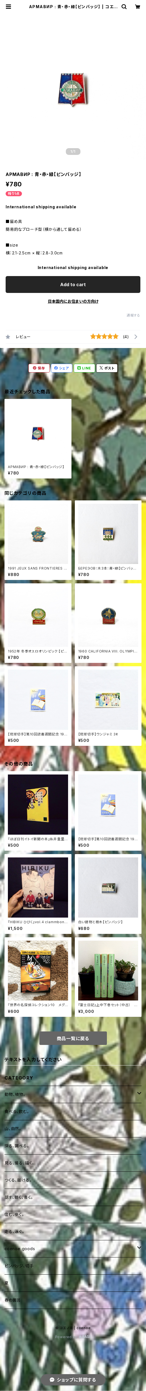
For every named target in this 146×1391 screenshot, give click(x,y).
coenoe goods (20, 1248)
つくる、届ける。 (18, 1180)
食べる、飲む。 (17, 1111)
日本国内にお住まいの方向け (73, 301)
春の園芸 (13, 1300)
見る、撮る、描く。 (19, 1162)
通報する (133, 315)
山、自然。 (13, 1128)
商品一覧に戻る (73, 1038)
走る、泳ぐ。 (14, 1231)
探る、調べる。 (17, 1145)
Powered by (73, 1337)
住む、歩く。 (14, 1214)
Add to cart (73, 284)
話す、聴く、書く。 (19, 1197)
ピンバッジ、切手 (19, 1265)
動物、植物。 (15, 1094)
